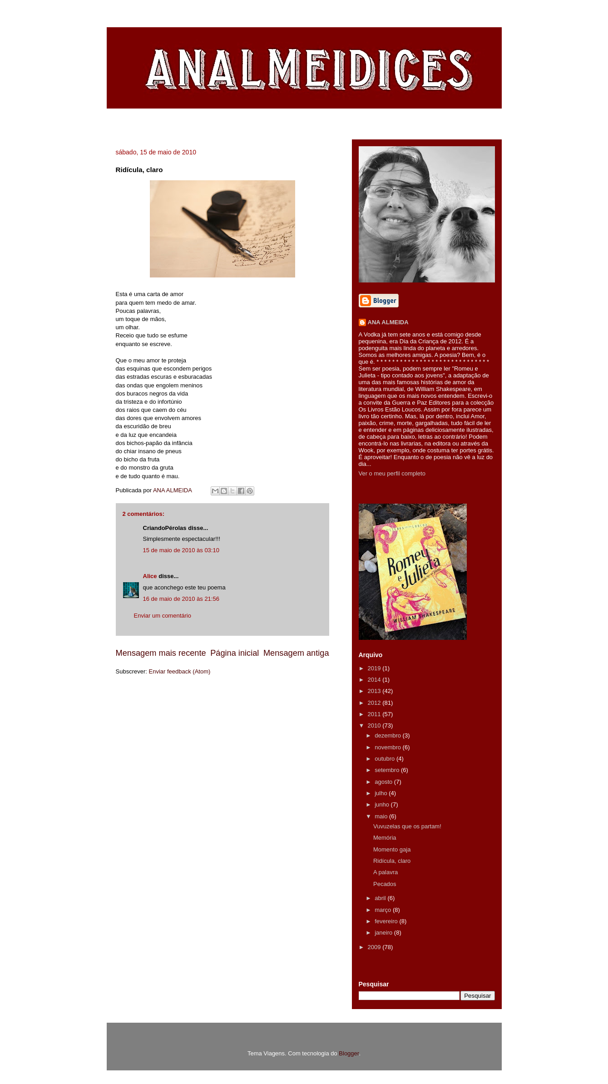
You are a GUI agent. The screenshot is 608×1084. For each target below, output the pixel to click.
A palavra (385, 872)
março (384, 909)
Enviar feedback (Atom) (179, 671)
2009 (375, 947)
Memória (384, 837)
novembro (388, 747)
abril (381, 898)
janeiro (384, 932)
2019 (375, 668)
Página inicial (234, 653)
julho (382, 793)
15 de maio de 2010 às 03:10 (181, 550)
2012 (375, 702)
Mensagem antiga (296, 653)
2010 (375, 725)
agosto (384, 781)
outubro (385, 758)
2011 (375, 714)
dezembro (388, 735)
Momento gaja (391, 849)
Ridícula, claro (391, 860)
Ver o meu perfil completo (392, 473)
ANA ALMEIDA (388, 322)
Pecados (384, 884)
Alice (150, 576)
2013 (375, 691)
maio (382, 816)
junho (383, 804)
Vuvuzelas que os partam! (407, 826)
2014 (375, 679)
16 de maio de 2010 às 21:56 (181, 598)
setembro (388, 770)
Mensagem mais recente (161, 653)
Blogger (349, 1053)
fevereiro (387, 921)
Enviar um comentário (162, 615)
